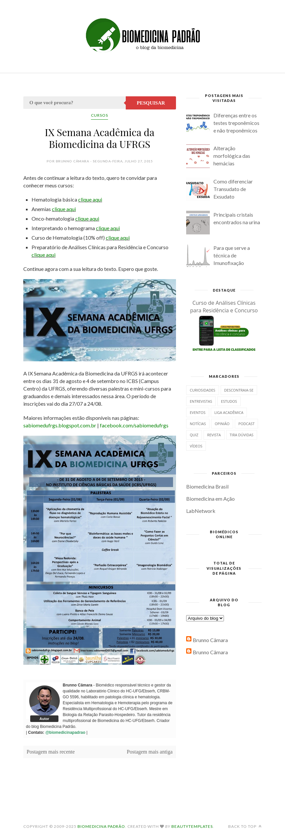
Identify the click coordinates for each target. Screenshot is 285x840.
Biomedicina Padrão (101, 826)
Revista (214, 434)
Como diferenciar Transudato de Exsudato (233, 189)
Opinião (222, 423)
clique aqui (90, 199)
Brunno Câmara (210, 640)
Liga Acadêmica (228, 412)
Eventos (198, 412)
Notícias (198, 423)
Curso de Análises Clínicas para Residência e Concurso (224, 306)
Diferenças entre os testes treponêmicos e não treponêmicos (236, 122)
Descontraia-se (238, 390)
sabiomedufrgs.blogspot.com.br (59, 425)
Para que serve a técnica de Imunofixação (231, 255)
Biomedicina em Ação (210, 498)
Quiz (194, 434)
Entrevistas (201, 401)
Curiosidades (202, 390)
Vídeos (196, 446)
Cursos (99, 115)
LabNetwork (200, 511)
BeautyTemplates (192, 826)
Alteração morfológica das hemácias (231, 155)
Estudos (229, 401)
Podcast (246, 423)
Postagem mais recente (51, 752)
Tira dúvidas (241, 434)
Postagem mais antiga (150, 752)
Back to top (245, 826)
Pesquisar (151, 103)
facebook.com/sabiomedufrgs (134, 425)
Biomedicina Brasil (207, 486)
